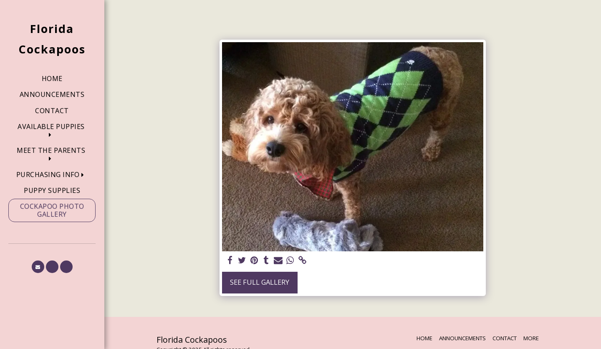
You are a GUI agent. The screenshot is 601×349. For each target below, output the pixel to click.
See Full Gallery (259, 282)
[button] (52, 130)
